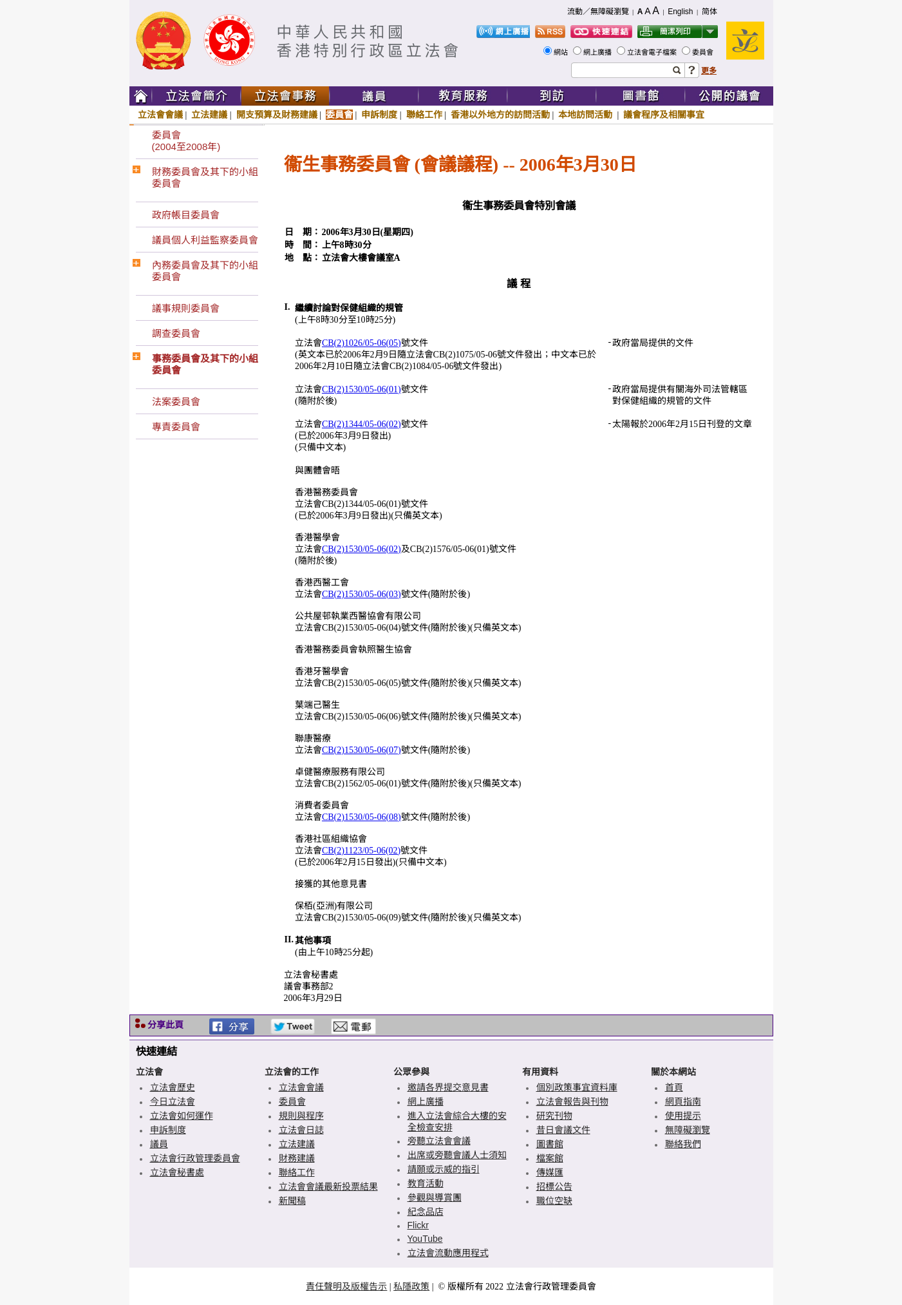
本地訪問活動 (586, 115)
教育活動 (426, 1183)
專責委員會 (176, 426)
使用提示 (683, 1115)
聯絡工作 (424, 115)
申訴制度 (379, 115)
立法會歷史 (172, 1087)
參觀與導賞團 (435, 1197)
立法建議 (209, 115)
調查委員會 (176, 333)
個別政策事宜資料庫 (576, 1087)
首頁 (674, 1087)
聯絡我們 (683, 1144)
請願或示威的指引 (444, 1169)
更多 (709, 70)
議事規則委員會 (186, 308)
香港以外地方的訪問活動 (500, 115)
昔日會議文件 (563, 1130)
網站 (562, 52)
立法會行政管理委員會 (195, 1158)
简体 (709, 11)
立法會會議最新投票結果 (328, 1186)
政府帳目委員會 (186, 214)
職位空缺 (554, 1200)
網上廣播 (598, 52)
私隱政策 (411, 1286)
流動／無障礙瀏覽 (598, 11)
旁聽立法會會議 (439, 1141)
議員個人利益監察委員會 (205, 239)
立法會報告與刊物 (572, 1101)
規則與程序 (301, 1115)
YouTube (425, 1239)
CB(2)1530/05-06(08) (361, 817)
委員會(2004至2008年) (186, 140)
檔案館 (549, 1158)
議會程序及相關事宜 (663, 115)
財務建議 (297, 1158)
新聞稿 (292, 1200)
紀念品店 (426, 1211)
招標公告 (554, 1186)
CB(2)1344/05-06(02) (361, 424)
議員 (159, 1144)
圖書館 (549, 1144)
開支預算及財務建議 (276, 115)
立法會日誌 (301, 1130)
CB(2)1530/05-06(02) (361, 549)
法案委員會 (176, 401)
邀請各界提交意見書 (448, 1087)
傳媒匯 (549, 1172)
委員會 (703, 52)
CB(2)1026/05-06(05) (361, 343)
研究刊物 (554, 1115)
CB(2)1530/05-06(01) (361, 389)
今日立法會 (172, 1101)
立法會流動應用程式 (448, 1253)
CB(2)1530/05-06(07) (361, 750)
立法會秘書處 (177, 1172)
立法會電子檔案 (653, 52)
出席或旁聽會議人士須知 (457, 1155)
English (680, 11)
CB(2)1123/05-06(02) (361, 850)
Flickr (418, 1225)
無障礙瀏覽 (687, 1130)
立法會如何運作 (181, 1115)
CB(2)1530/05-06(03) (361, 594)
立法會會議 (160, 115)
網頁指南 (683, 1101)
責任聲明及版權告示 (346, 1286)
